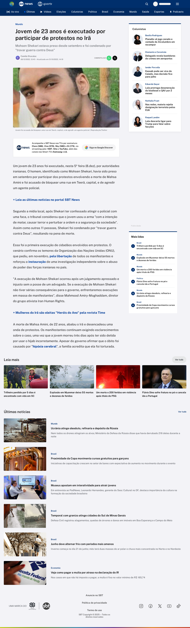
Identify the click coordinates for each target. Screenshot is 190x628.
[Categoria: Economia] (55, 568)
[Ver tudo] (179, 359)
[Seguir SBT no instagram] (141, 606)
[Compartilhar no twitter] (114, 58)
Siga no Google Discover (99, 147)
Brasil (105, 11)
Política (92, 11)
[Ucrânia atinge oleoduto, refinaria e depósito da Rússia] (153, 293)
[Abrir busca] (147, 4)
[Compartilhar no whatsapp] (109, 58)
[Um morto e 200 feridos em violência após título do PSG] (153, 269)
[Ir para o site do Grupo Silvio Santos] (24, 606)
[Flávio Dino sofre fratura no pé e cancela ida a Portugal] (153, 281)
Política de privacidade (94, 602)
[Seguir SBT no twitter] (160, 606)
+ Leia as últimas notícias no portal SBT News (46, 200)
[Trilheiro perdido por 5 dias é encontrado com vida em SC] (153, 246)
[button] (26, 385)
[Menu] (177, 4)
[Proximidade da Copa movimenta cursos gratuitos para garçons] (153, 305)
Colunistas (77, 11)
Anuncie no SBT (94, 595)
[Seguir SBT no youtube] (169, 606)
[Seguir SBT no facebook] (150, 606)
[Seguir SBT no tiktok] (178, 606)
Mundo (133, 11)
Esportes (159, 11)
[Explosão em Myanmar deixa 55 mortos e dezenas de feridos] (153, 258)
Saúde (145, 11)
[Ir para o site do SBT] (46, 606)
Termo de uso (94, 610)
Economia (119, 11)
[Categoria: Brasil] (53, 454)
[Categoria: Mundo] (54, 424)
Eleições (61, 11)
